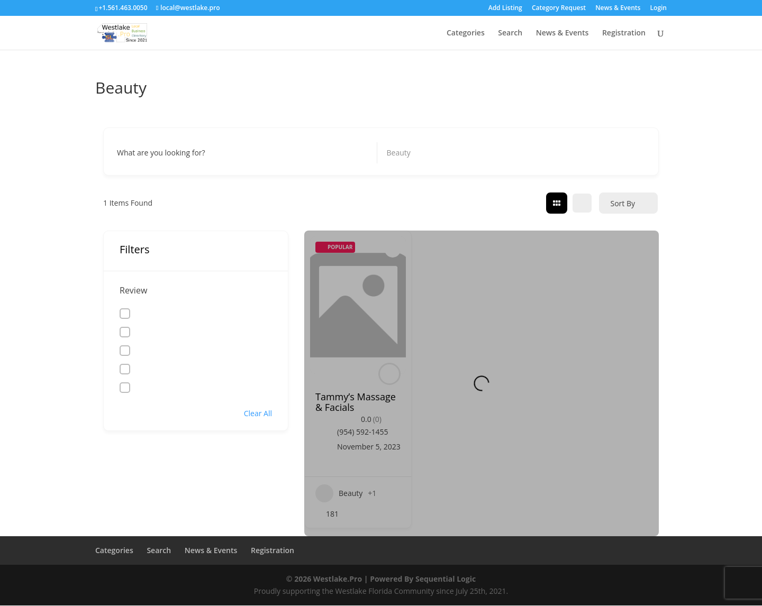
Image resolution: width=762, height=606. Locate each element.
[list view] (582, 203)
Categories (466, 33)
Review (133, 290)
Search (510, 33)
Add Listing (505, 8)
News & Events (617, 8)
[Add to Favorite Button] (393, 250)
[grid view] (556, 203)
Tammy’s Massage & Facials (355, 402)
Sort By (622, 203)
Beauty (338, 493)
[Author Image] (389, 374)
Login (658, 8)
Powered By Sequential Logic (423, 579)
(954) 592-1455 (362, 432)
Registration (624, 33)
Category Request (559, 8)
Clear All (258, 413)
